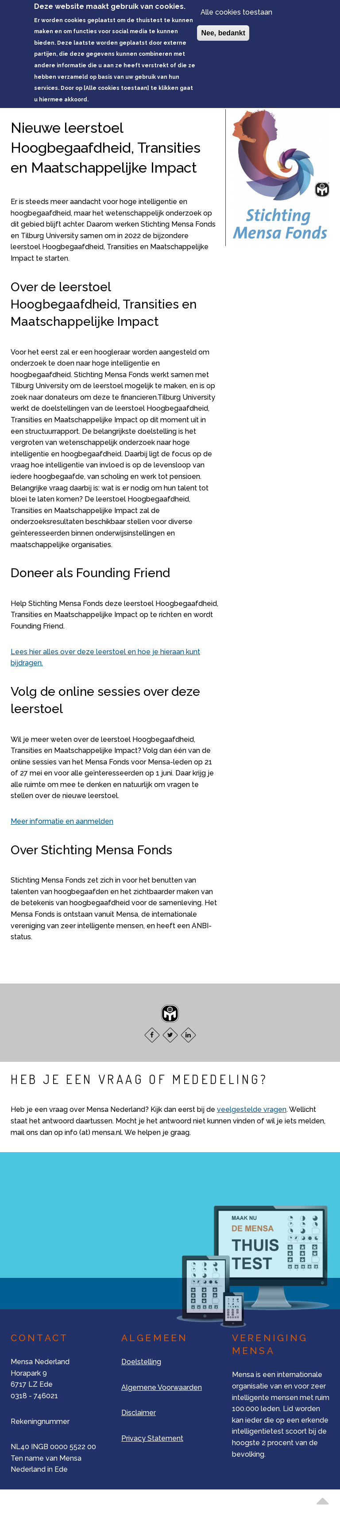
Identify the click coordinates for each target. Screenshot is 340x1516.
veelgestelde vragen (251, 1109)
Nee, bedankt (223, 30)
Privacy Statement (152, 1438)
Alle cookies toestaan (236, 9)
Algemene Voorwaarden (161, 1387)
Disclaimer (138, 1412)
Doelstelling (141, 1362)
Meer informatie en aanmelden (62, 821)
